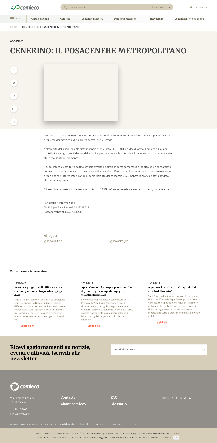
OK (176, 437)
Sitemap (132, 424)
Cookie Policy (175, 433)
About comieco (73, 404)
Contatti (67, 397)
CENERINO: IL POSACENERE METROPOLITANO (51, 27)
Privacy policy (99, 424)
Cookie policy (117, 424)
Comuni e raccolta (92, 18)
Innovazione (155, 18)
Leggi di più (27, 325)
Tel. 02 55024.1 (19, 409)
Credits (163, 424)
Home (13, 27)
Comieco (65, 18)
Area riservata (198, 7)
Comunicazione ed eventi (189, 18)
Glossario (119, 404)
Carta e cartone (40, 18)
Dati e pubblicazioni (125, 18)
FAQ (114, 397)
